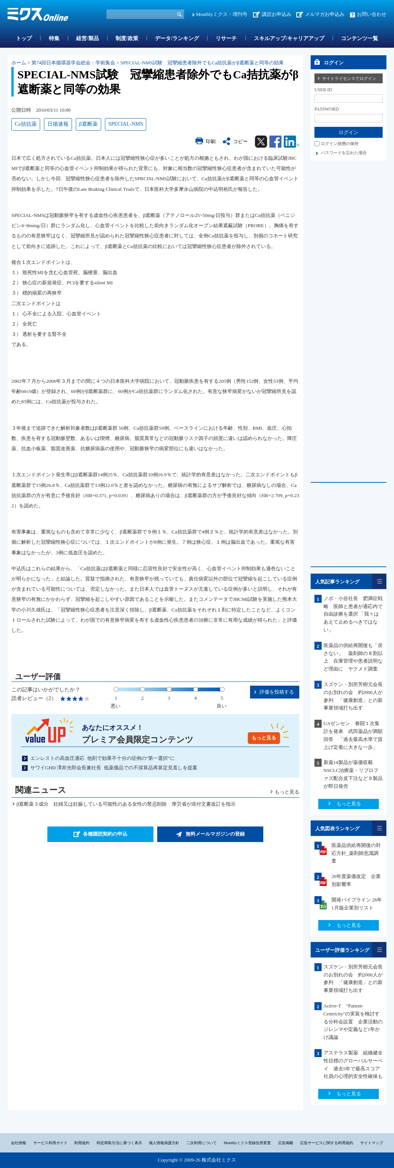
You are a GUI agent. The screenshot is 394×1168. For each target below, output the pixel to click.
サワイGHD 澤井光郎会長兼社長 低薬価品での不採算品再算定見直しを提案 (113, 767)
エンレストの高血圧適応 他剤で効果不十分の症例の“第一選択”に (102, 758)
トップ (24, 38)
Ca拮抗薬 (26, 124)
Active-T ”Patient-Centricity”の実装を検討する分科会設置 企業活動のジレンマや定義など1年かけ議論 (353, 1021)
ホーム (18, 62)
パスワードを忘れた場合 (344, 152)
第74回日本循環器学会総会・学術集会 (73, 62)
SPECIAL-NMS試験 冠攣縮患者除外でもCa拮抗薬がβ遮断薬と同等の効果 (202, 62)
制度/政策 (127, 38)
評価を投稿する (277, 692)
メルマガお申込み (324, 14)
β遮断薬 (88, 124)
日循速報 (58, 124)
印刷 (211, 141)
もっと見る (264, 738)
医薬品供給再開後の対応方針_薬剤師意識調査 (356, 853)
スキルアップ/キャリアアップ (289, 38)
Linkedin (291, 142)
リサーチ (226, 38)
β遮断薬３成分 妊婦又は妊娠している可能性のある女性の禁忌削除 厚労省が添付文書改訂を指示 (126, 804)
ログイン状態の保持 (339, 143)
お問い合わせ (371, 14)
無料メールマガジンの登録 (215, 834)
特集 (54, 38)
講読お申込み (276, 14)
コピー (240, 141)
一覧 (379, 581)
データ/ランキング (177, 38)
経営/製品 (87, 38)
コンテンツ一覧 (359, 38)
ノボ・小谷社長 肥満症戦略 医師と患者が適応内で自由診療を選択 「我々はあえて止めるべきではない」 (353, 614)
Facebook (275, 142)
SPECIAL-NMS (125, 124)
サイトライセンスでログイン (349, 78)
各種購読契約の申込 (105, 834)
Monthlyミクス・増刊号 (221, 14)
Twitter (261, 142)
